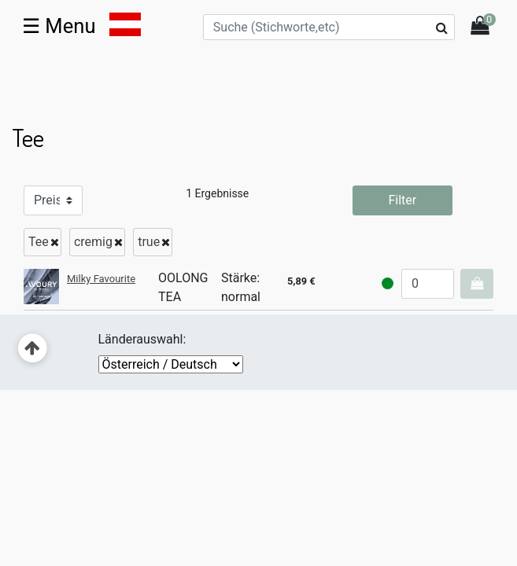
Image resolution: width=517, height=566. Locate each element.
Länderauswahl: (142, 339)
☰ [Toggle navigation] (59, 26)
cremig (93, 241)
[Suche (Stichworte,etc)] (329, 27)
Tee (38, 241)
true (149, 241)
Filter (402, 200)
